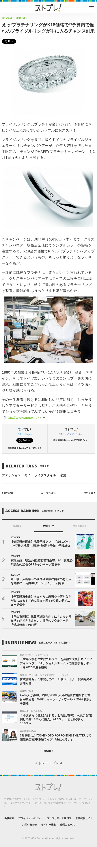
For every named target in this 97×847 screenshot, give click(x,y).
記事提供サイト (84, 818)
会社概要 (9, 818)
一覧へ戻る (48, 492)
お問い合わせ (29, 824)
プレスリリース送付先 (59, 818)
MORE (49, 751)
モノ (27, 475)
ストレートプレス (48, 763)
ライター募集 (48, 824)
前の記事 (7, 492)
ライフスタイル (45, 475)
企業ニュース (67, 824)
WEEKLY (48, 526)
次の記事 (89, 492)
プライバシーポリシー (30, 818)
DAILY (17, 526)
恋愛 (63, 475)
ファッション (11, 475)
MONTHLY (80, 526)
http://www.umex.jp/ (22, 417)
